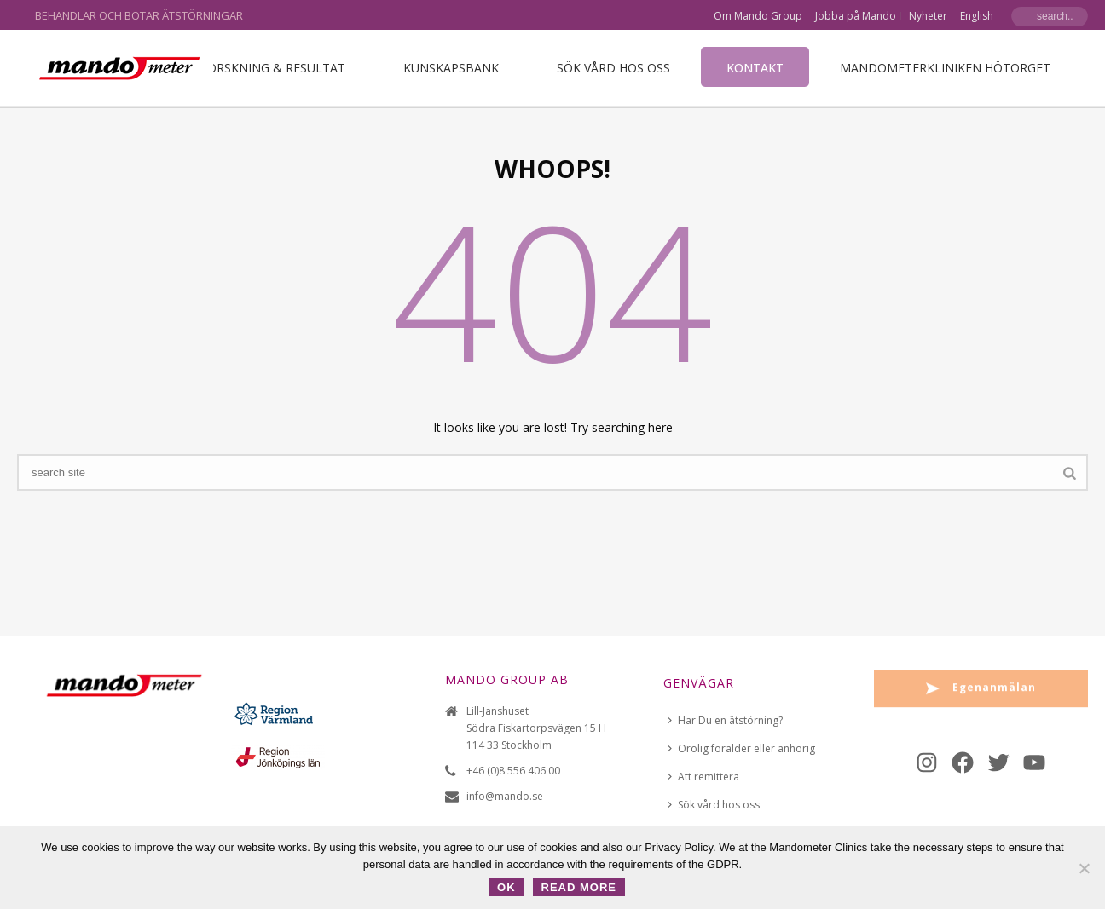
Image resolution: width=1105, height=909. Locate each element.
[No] (1083, 868)
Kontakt (755, 68)
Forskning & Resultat (272, 68)
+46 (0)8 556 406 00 (513, 770)
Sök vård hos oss (613, 68)
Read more (578, 887)
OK (506, 887)
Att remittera (703, 776)
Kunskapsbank (451, 68)
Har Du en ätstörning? (725, 720)
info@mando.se (504, 796)
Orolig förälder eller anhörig (741, 748)
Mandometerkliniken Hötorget (945, 68)
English (976, 16)
